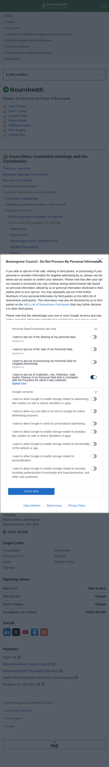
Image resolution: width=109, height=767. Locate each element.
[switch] (94, 337)
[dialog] (54, 383)
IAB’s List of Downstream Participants (47, 304)
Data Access (54, 505)
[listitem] (54, 329)
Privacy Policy (77, 505)
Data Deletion (31, 505)
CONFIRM (31, 491)
